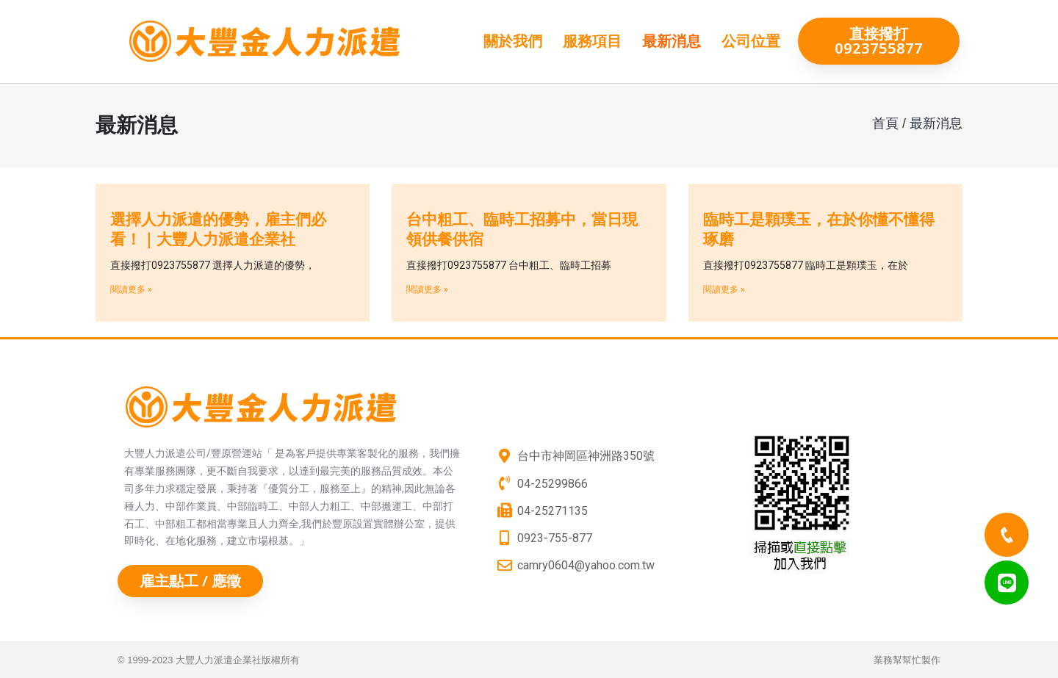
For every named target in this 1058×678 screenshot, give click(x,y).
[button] (879, 41)
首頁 (885, 123)
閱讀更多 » (131, 289)
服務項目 (592, 41)
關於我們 (512, 41)
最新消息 (671, 41)
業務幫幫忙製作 (907, 660)
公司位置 (750, 41)
